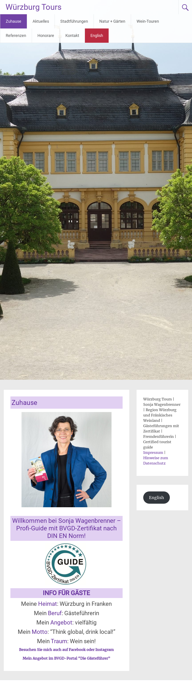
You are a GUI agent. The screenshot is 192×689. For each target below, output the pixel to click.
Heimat (47, 603)
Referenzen (16, 35)
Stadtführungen (74, 21)
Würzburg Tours (34, 7)
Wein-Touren (148, 21)
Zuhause (13, 21)
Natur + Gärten (112, 21)
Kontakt (72, 35)
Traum (59, 641)
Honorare (45, 35)
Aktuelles (41, 21)
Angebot (61, 622)
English (96, 35)
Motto (39, 631)
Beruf (55, 613)
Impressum (153, 452)
